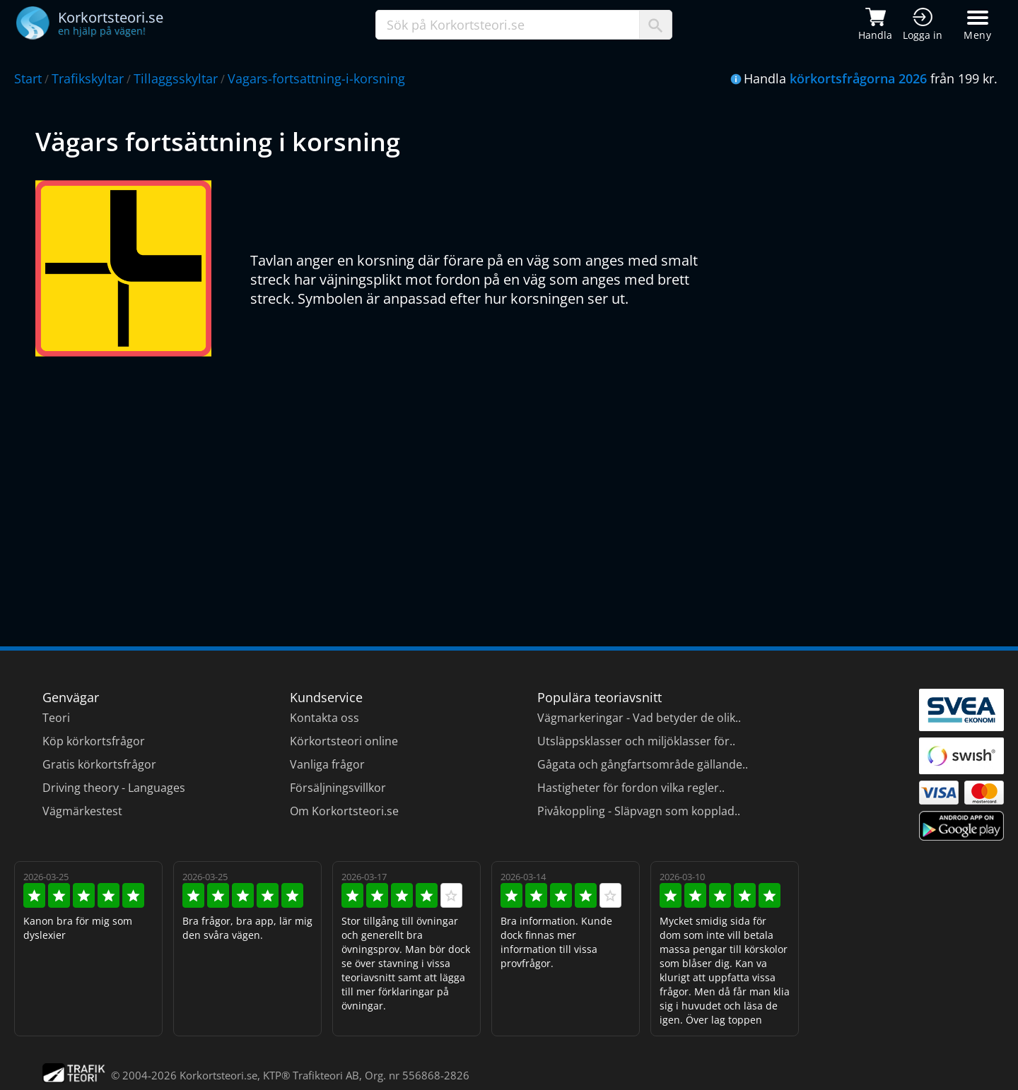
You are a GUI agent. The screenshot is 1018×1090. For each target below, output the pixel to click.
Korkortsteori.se (218, 1075)
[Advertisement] (459, 491)
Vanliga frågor (327, 764)
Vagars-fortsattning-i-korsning (316, 78)
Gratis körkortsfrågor (99, 764)
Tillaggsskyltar (176, 78)
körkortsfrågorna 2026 (858, 78)
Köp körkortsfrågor (93, 741)
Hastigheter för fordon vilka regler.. (631, 787)
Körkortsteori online (344, 741)
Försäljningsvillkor (338, 787)
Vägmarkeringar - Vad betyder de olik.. (639, 717)
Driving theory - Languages (113, 787)
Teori (56, 717)
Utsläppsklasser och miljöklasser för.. (636, 741)
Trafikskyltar (88, 78)
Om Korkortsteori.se (344, 811)
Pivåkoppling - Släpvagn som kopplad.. (638, 811)
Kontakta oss (324, 717)
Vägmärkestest (82, 811)
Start (28, 78)
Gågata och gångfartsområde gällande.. (642, 764)
